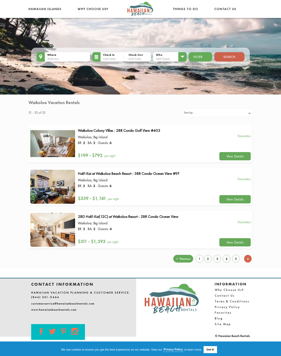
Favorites (223, 312)
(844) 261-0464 (45, 297)
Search (229, 57)
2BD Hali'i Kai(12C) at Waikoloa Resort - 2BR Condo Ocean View (128, 216)
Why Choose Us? (93, 9)
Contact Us (225, 9)
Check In (109, 55)
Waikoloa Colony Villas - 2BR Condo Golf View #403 (119, 130)
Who (159, 55)
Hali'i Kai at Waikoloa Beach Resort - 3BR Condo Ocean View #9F (128, 173)
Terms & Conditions (232, 301)
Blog (219, 318)
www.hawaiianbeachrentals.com (54, 310)
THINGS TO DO (185, 9)
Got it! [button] (210, 349)
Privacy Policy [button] (173, 349)
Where (51, 55)
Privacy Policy (227, 307)
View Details (235, 156)
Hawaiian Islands (44, 9)
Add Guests (163, 59)
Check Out (135, 55)
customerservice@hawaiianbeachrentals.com (62, 303)
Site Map (223, 324)
